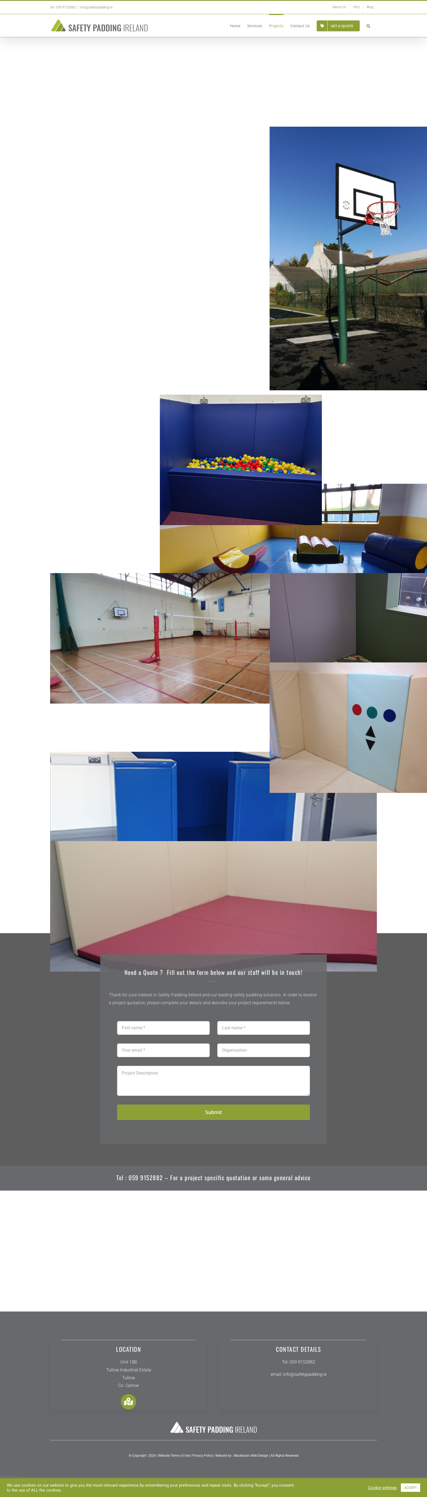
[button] (368, 25)
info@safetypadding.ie (96, 7)
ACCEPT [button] (410, 1488)
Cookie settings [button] (382, 1487)
